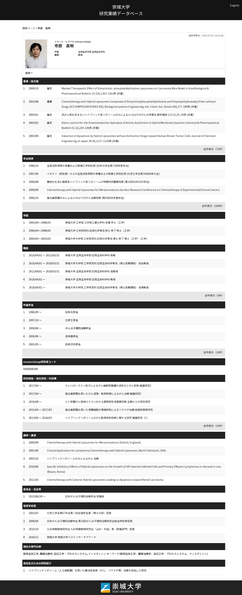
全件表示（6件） (214, 295)
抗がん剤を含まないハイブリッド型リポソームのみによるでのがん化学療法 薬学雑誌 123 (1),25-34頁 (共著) (128, 114)
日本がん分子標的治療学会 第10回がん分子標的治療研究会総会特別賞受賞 (89, 521)
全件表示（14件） (213, 352)
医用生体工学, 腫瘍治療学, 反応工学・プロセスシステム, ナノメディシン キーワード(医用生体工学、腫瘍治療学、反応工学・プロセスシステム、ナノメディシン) (115, 554)
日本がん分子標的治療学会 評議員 (84, 496)
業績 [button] (27, 73)
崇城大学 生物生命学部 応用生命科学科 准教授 (91, 271)
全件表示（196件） (213, 206)
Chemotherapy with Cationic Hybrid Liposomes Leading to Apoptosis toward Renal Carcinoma (105, 479)
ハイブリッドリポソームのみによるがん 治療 (73, 458)
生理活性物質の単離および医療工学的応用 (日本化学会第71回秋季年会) (88, 165)
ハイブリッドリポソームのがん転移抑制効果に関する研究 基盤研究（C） (107, 418)
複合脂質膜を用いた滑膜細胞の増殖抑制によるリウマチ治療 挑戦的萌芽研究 (109, 409)
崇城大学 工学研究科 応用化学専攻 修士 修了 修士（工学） (98, 230)
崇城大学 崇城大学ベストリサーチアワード (71, 537)
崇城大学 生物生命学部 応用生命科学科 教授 (90, 279)
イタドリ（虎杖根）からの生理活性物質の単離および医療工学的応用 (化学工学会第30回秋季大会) (103, 173)
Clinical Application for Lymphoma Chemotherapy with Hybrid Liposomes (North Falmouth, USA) (106, 450)
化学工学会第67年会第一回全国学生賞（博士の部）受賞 (79, 513)
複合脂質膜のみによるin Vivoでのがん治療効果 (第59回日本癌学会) (85, 198)
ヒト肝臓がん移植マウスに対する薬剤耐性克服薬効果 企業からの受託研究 (107, 401)
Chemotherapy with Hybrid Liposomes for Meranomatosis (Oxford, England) (94, 442)
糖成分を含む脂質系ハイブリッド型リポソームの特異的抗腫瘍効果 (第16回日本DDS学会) (98, 182)
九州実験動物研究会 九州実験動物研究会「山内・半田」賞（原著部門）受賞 (91, 529)
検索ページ (28, 28)
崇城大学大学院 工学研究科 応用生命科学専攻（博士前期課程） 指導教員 (107, 287)
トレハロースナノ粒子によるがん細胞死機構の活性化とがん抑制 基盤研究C (108, 385)
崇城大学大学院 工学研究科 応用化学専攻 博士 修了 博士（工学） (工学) (106, 238)
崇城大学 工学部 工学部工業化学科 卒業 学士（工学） (95, 222)
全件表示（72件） (213, 149)
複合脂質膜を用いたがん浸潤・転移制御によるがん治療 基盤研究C (103, 393)
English (234, 5)
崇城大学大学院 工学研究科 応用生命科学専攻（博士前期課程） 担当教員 (107, 263)
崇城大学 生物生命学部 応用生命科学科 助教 (90, 255)
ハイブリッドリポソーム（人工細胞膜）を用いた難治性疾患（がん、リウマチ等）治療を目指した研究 (87, 570)
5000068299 (30, 369)
